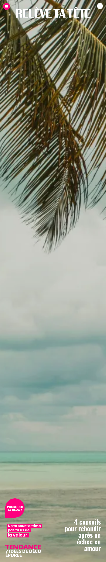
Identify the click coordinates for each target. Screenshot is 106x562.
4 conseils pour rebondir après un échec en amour (83, 535)
